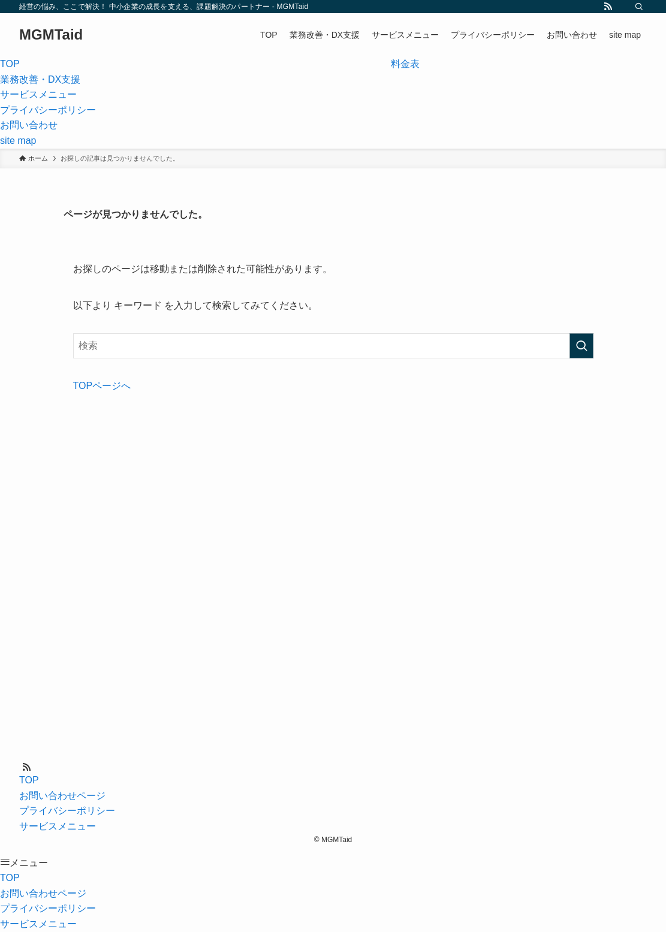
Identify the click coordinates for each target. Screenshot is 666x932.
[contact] (623, 6)
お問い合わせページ (62, 796)
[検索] (639, 6)
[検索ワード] (333, 345)
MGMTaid (51, 35)
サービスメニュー (57, 826)
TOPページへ (102, 386)
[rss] (608, 6)
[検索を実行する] (581, 345)
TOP (29, 780)
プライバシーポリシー (67, 811)
